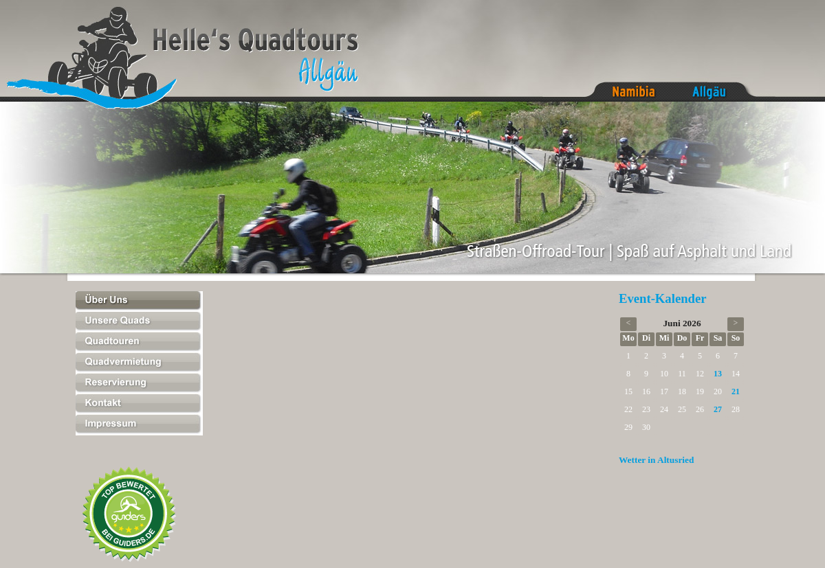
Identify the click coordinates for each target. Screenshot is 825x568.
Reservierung (139, 384)
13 (718, 373)
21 (736, 391)
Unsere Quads (139, 322)
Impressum (139, 425)
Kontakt (139, 404)
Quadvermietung (139, 363)
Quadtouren (139, 342)
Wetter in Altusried (656, 460)
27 (718, 409)
